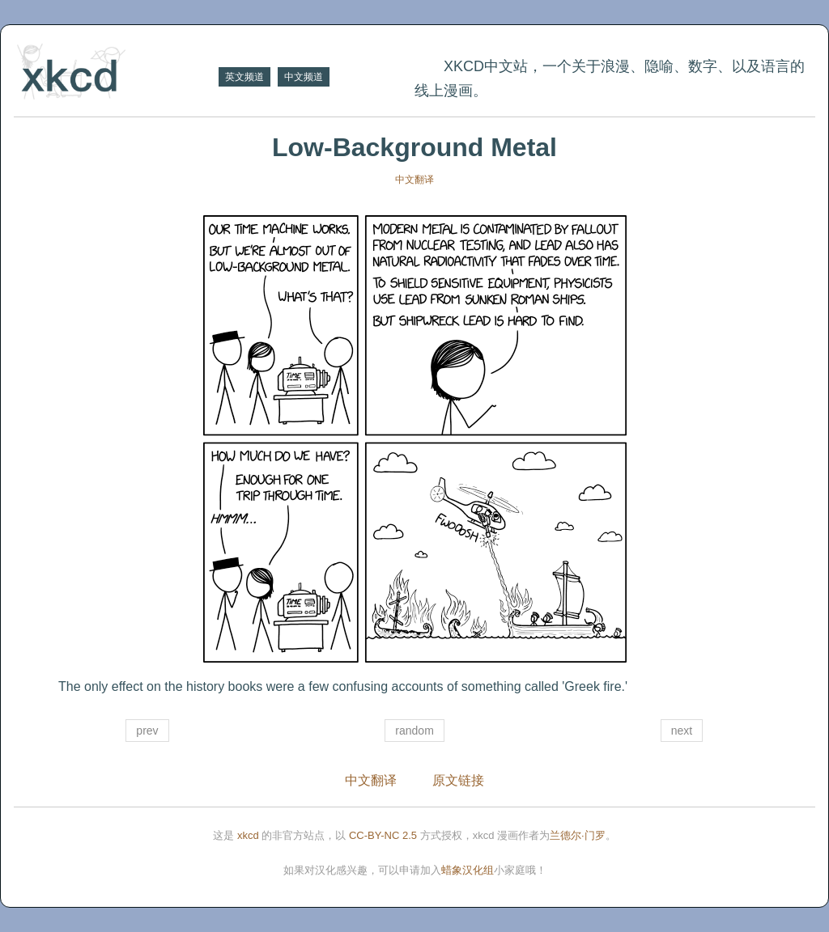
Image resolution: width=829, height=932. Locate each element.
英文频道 (244, 77)
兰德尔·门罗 (578, 835)
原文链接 (458, 780)
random (414, 730)
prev (147, 730)
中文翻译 (414, 179)
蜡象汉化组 (467, 870)
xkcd (248, 835)
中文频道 (303, 77)
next (681, 730)
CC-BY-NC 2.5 (383, 835)
